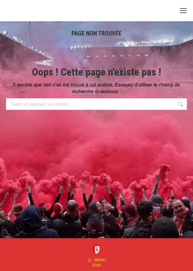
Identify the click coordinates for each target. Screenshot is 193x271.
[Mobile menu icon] (183, 10)
